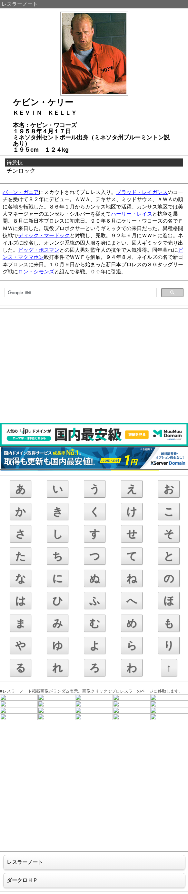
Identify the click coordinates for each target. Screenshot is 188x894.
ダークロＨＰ (22, 880)
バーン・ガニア (21, 192)
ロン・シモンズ (36, 271)
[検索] (80, 293)
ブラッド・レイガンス (142, 192)
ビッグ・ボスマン (38, 250)
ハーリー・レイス (131, 214)
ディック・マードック (44, 235)
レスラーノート (20, 4)
